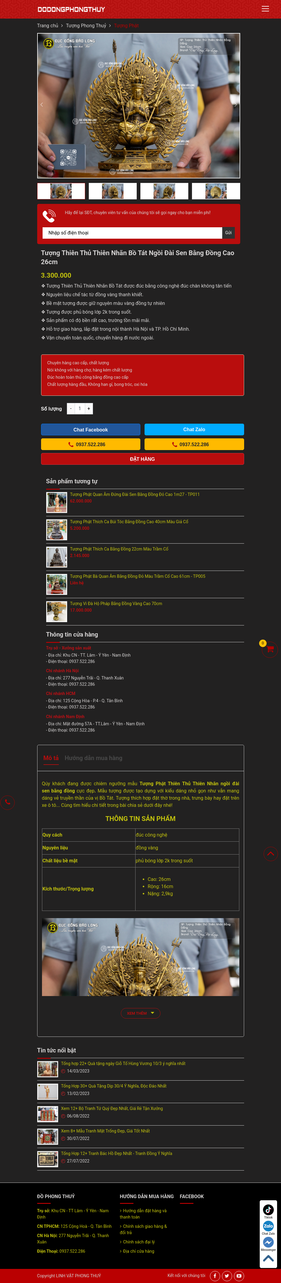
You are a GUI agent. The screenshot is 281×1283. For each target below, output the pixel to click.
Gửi (228, 232)
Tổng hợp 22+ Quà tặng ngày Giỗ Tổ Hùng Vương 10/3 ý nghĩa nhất (123, 1063)
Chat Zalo (268, 1228)
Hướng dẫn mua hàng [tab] (93, 758)
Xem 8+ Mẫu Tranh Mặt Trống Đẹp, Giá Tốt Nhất (105, 1131)
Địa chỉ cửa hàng (138, 1251)
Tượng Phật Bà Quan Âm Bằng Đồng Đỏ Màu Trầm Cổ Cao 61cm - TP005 (137, 576)
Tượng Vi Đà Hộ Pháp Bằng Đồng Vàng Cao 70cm (116, 603)
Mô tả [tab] (51, 758)
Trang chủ (47, 25)
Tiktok (268, 1211)
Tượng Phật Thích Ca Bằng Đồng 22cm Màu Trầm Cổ (119, 549)
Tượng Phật (126, 25)
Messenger (268, 1244)
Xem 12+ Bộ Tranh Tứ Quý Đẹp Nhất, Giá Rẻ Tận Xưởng (112, 1108)
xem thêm (140, 1013)
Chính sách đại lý (139, 1242)
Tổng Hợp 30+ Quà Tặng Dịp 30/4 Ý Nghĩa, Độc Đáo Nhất (114, 1086)
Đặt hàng (142, 459)
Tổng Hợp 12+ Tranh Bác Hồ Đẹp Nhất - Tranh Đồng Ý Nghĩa (116, 1153)
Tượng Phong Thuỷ (86, 25)
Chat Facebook (90, 429)
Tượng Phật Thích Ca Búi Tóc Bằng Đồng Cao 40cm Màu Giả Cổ (129, 521)
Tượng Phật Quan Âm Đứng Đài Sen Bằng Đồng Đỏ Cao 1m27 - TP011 (135, 494)
